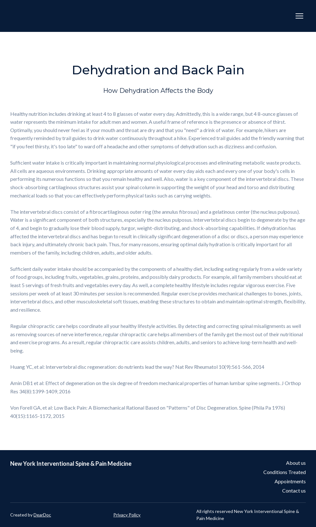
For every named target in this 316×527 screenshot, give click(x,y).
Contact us (294, 490)
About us (296, 463)
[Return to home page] (98, 16)
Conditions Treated (284, 472)
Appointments (290, 481)
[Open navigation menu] (299, 16)
